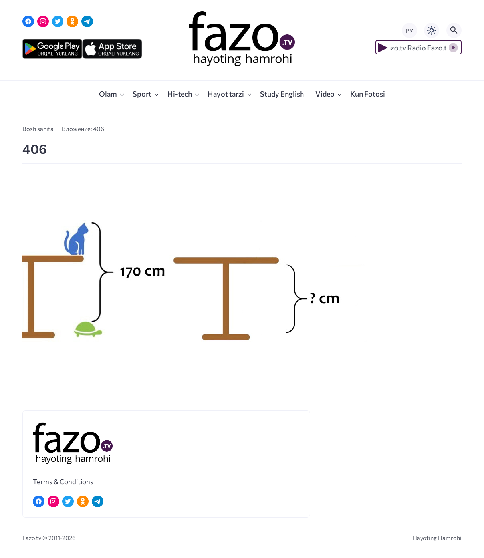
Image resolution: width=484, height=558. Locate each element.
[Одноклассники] (72, 21)
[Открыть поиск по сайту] (454, 30)
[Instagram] (43, 21)
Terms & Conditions (63, 481)
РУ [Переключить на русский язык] (409, 30)
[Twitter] (57, 21)
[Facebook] (28, 21)
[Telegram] (87, 21)
